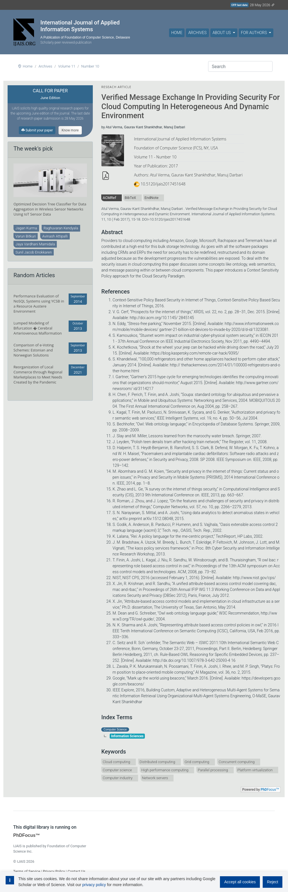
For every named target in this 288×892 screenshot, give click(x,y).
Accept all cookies (240, 882)
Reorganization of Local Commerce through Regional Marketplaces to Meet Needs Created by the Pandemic (38, 374)
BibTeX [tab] (130, 198)
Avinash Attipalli (55, 236)
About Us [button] (222, 32)
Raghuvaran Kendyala (61, 228)
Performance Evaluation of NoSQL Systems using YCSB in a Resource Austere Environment (39, 303)
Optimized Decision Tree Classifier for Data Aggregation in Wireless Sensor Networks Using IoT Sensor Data (50, 209)
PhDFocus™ (26, 835)
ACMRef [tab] (109, 198)
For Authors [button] (254, 32)
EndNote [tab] (152, 198)
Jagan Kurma (26, 228)
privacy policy (94, 884)
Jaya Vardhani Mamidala (35, 244)
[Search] (240, 66)
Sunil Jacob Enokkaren (33, 252)
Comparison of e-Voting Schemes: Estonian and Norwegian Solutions (34, 350)
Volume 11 (66, 66)
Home (176, 32)
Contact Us (76, 871)
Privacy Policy (54, 871)
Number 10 (90, 66)
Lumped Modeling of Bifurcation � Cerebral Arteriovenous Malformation (38, 328)
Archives (197, 32)
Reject (272, 882)
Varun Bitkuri (25, 236)
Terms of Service (26, 871)
